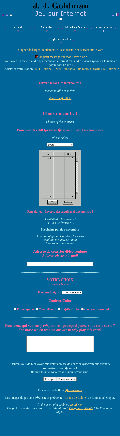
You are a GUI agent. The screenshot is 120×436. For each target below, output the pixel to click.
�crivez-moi (73, 393)
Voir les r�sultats (60, 98)
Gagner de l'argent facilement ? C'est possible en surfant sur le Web (60, 49)
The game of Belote (81, 411)
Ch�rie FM (98, 69)
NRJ (58, 69)
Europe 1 (48, 69)
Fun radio (69, 69)
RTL (38, 69)
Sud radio (82, 69)
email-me (75, 407)
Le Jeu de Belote (75, 400)
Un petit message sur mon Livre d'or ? (63, 57)
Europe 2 (113, 69)
